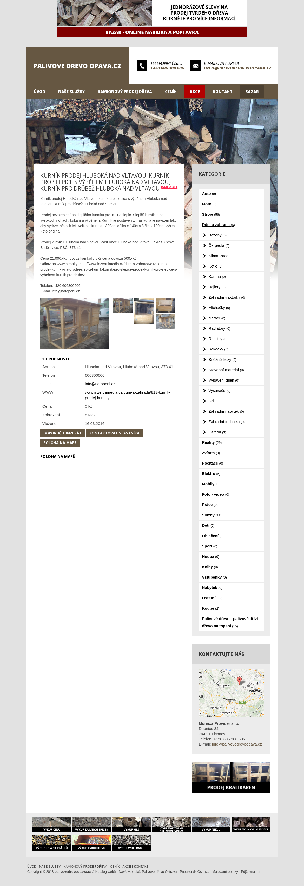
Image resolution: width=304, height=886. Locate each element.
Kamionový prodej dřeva (125, 91)
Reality (212, 442)
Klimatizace (221, 256)
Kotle (216, 266)
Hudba (210, 556)
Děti (208, 525)
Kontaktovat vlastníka (114, 433)
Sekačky (218, 349)
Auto (209, 193)
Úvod (39, 91)
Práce (210, 504)
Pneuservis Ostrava (194, 872)
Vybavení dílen (224, 380)
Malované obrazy (225, 872)
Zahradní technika (227, 421)
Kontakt (222, 91)
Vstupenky (214, 577)
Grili (215, 401)
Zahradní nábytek (226, 411)
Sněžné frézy (222, 359)
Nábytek (212, 587)
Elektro (211, 473)
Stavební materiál (226, 370)
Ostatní (217, 432)
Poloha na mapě (60, 442)
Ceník (171, 91)
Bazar (252, 91)
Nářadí (217, 318)
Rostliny (218, 338)
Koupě (210, 608)
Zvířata (211, 453)
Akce (195, 91)
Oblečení (213, 535)
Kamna (217, 276)
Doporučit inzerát (62, 433)
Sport (209, 546)
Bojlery (217, 287)
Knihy (210, 567)
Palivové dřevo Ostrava (159, 872)
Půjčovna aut (251, 872)
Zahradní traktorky (227, 297)
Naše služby (71, 91)
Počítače (212, 463)
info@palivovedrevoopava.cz (238, 68)
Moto (209, 204)
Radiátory (219, 328)
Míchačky (219, 307)
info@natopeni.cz (100, 384)
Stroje (211, 214)
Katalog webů (105, 872)
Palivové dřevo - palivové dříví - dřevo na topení (231, 622)
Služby (212, 515)
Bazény (218, 235)
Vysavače (219, 390)
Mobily (211, 484)
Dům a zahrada (218, 224)
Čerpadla (219, 245)
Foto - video (215, 494)
